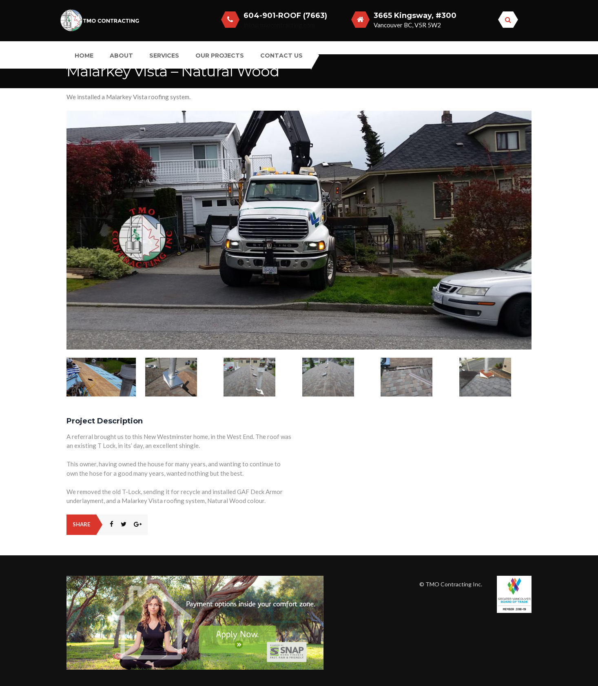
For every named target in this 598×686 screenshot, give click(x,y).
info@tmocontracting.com (279, 25)
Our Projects (219, 55)
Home (84, 55)
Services (164, 55)
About (121, 55)
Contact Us (281, 55)
